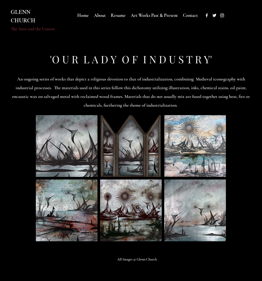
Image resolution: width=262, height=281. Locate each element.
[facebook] (206, 15)
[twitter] (214, 15)
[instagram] (222, 15)
